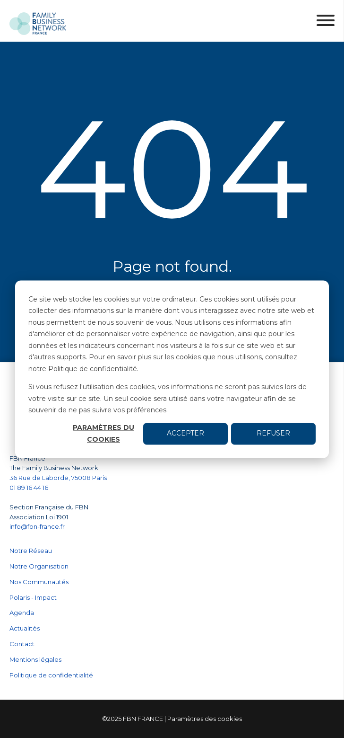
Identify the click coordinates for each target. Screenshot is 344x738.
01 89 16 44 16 (29, 487)
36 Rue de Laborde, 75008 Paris (58, 477)
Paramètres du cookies (103, 434)
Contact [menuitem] (21, 644)
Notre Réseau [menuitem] (30, 550)
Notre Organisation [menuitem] (39, 566)
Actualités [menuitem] (24, 628)
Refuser (273, 433)
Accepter (185, 433)
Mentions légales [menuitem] (35, 659)
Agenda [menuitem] (21, 612)
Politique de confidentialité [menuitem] (51, 675)
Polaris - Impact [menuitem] (33, 597)
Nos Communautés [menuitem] (39, 582)
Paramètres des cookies (204, 718)
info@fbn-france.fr (37, 526)
